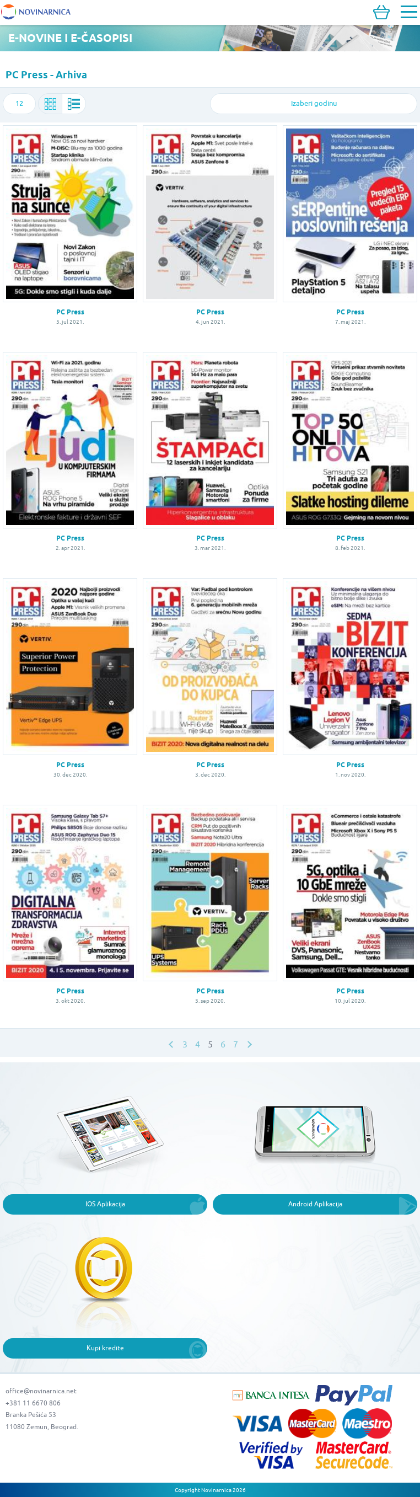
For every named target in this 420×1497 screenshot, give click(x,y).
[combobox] (19, 103)
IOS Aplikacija (105, 1204)
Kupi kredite (105, 1348)
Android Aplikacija (315, 1204)
